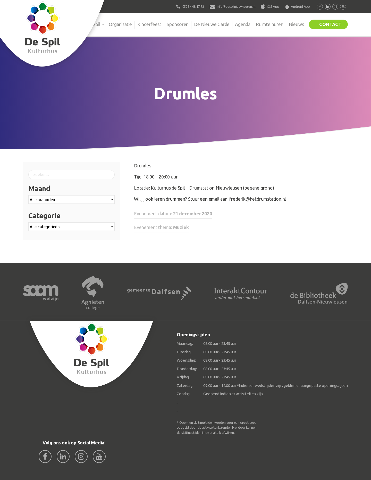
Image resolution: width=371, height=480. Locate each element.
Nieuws (296, 24)
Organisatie (120, 24)
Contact (330, 24)
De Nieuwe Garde (212, 24)
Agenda (242, 24)
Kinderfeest (149, 24)
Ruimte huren (269, 24)
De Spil (93, 24)
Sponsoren (178, 24)
